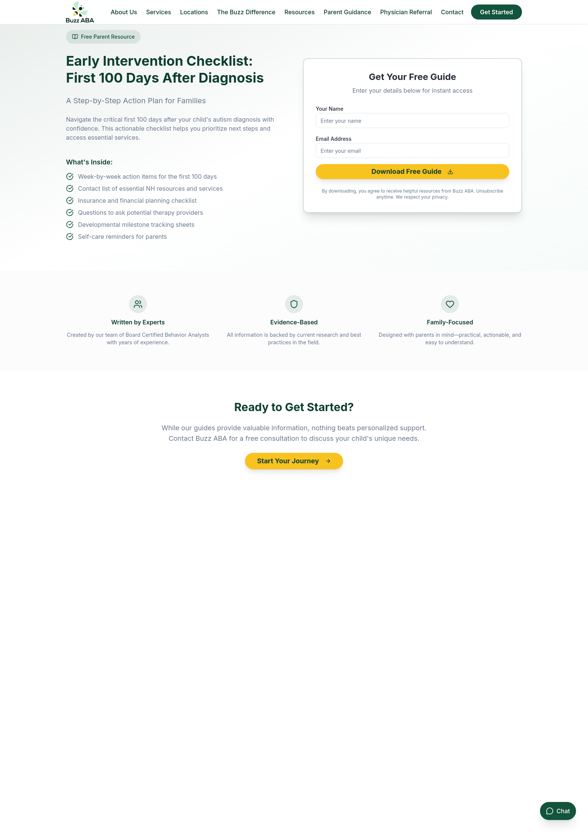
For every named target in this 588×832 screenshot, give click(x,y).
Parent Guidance (347, 12)
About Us (124, 12)
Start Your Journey (294, 461)
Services (158, 12)
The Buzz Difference (246, 12)
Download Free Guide (413, 171)
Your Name (330, 109)
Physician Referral (406, 12)
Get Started (496, 12)
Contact (452, 12)
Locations (194, 12)
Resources (299, 12)
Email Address (333, 139)
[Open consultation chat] (558, 811)
